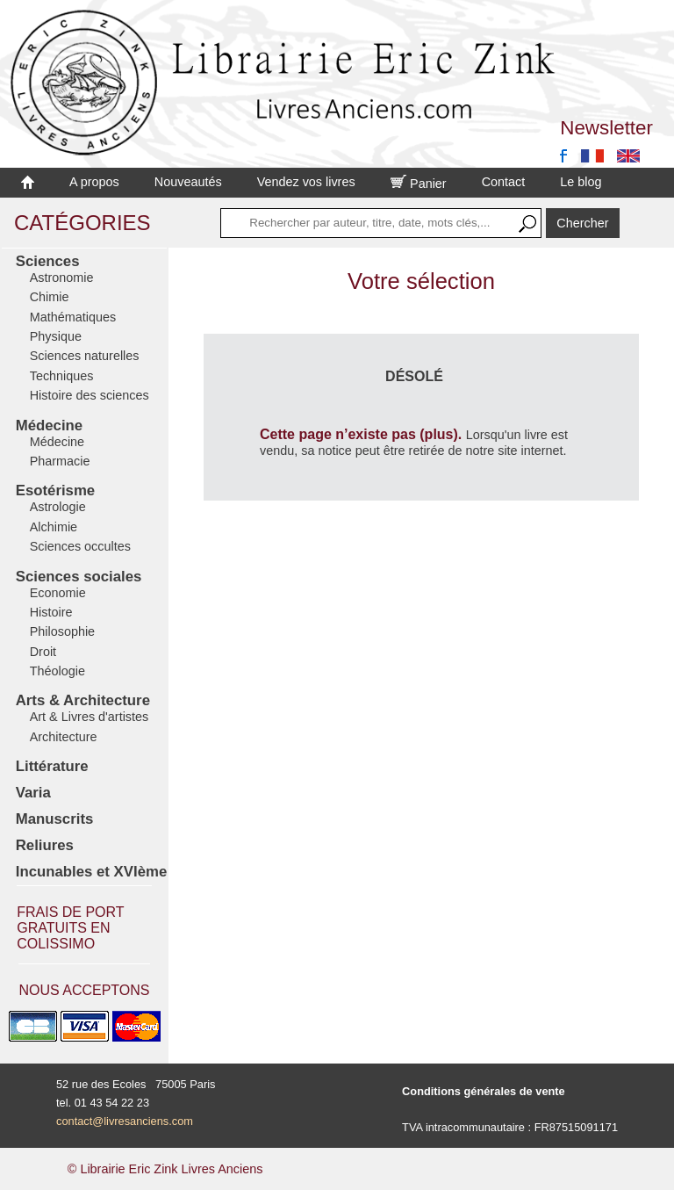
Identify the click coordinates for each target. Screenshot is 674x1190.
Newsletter (606, 128)
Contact (504, 182)
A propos (94, 182)
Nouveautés (188, 182)
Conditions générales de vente (483, 1091)
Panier (419, 184)
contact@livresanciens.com (124, 1121)
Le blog (580, 182)
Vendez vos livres (306, 182)
